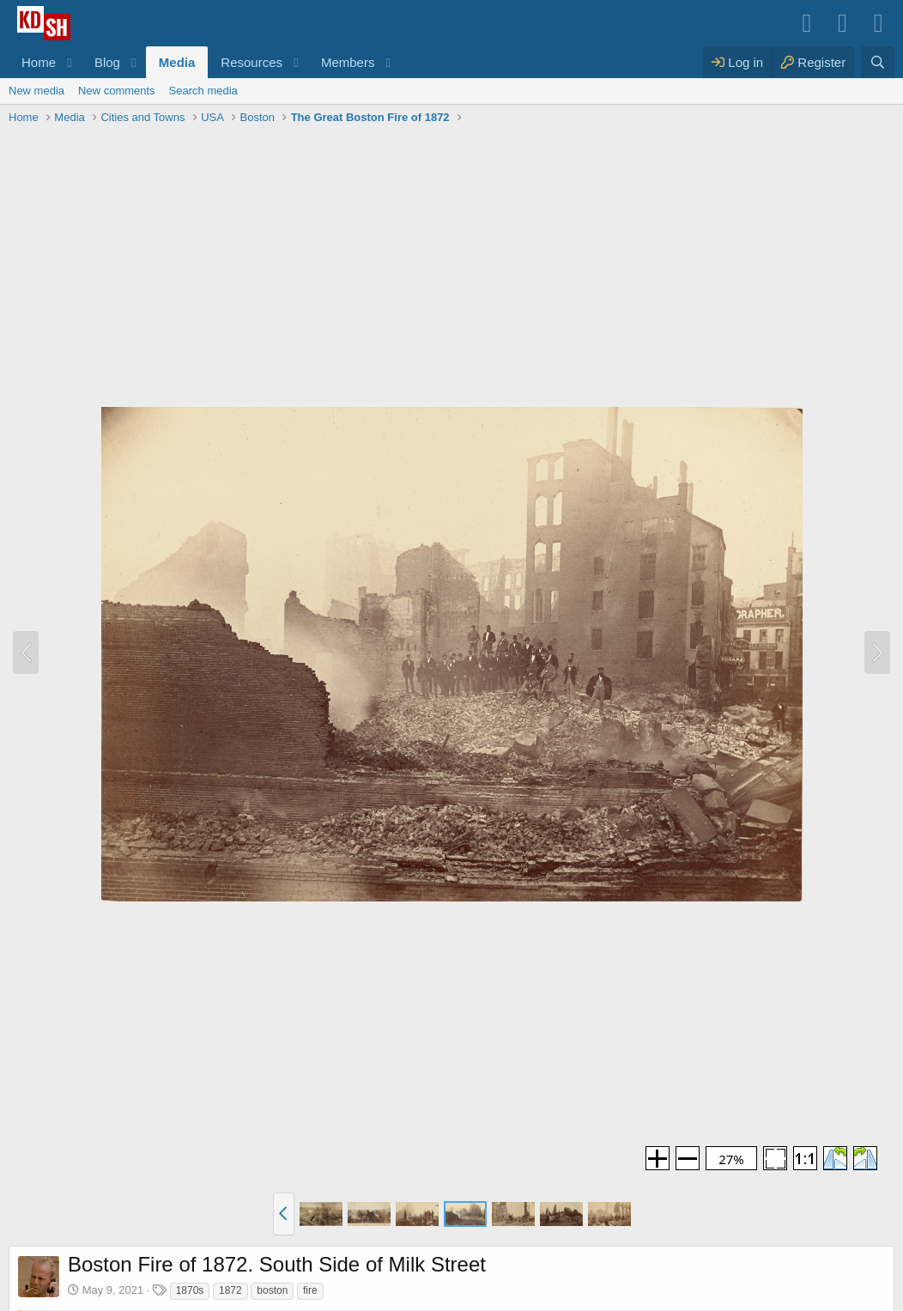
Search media (203, 90)
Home (38, 62)
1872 (230, 1290)
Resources (251, 62)
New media (36, 90)
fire (310, 1290)
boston (272, 1290)
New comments (116, 90)
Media (177, 62)
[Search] (877, 62)
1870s (190, 1290)
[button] (70, 62)
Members (348, 62)
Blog (107, 62)
